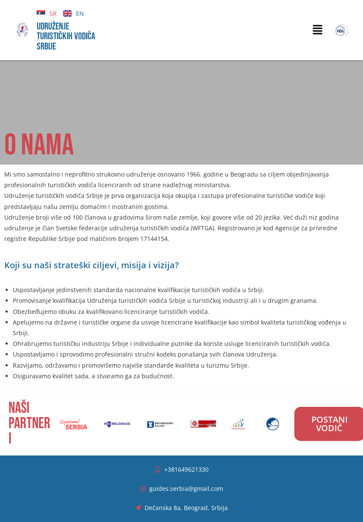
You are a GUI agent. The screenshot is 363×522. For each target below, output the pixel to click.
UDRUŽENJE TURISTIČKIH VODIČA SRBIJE (66, 36)
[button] (317, 30)
